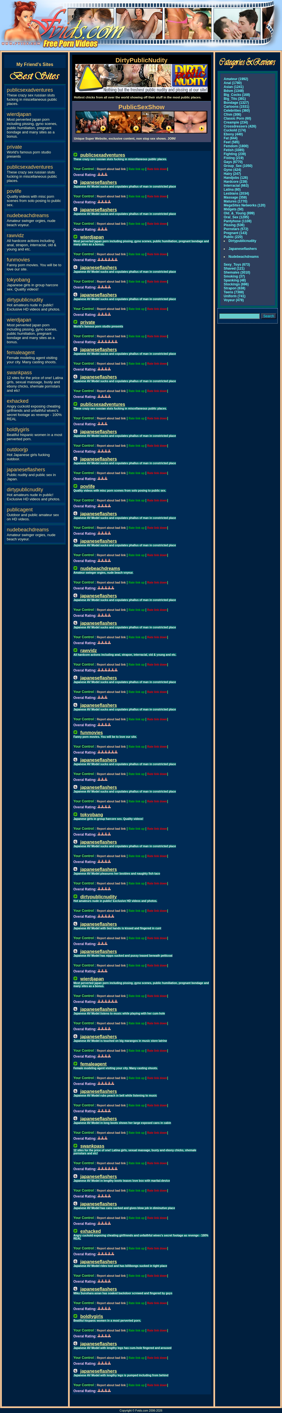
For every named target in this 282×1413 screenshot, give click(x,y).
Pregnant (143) (235, 233)
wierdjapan (19, 114)
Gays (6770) (233, 162)
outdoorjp (17, 449)
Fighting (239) (235, 154)
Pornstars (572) (236, 229)
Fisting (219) (234, 158)
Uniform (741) (234, 296)
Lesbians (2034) (236, 193)
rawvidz (15, 235)
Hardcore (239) (235, 182)
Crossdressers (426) (240, 126)
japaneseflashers (26, 469)
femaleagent (21, 352)
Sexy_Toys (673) (237, 265)
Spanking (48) (235, 280)
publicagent (20, 509)
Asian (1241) (234, 87)
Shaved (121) (234, 268)
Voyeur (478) (234, 300)
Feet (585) (231, 142)
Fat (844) (230, 138)
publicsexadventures (30, 90)
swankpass (19, 372)
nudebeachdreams (28, 215)
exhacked (17, 401)
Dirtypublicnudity (242, 241)
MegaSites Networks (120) (244, 205)
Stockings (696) (236, 284)
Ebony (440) (233, 134)
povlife (14, 191)
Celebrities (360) (237, 111)
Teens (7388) (234, 292)
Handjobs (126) (236, 178)
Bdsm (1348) (234, 91)
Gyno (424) (232, 170)
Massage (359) (235, 197)
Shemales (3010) (237, 272)
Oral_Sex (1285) (236, 217)
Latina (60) (232, 190)
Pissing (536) (234, 225)
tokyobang (18, 280)
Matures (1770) (235, 201)
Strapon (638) (234, 288)
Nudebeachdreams (243, 257)
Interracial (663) (236, 186)
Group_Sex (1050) (238, 166)
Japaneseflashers (242, 249)
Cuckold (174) (235, 130)
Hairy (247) (232, 174)
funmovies (18, 260)
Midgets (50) (233, 209)
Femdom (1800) (236, 146)
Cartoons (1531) (236, 107)
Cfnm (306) (232, 114)
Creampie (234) (236, 122)
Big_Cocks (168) (237, 95)
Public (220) (233, 237)
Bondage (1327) (236, 103)
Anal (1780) (233, 83)
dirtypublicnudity (25, 300)
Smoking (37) (234, 276)
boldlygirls (18, 429)
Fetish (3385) (234, 150)
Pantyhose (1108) (238, 221)
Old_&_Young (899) (239, 213)
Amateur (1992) (236, 79)
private (14, 147)
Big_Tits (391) (235, 99)
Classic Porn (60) (237, 118)
